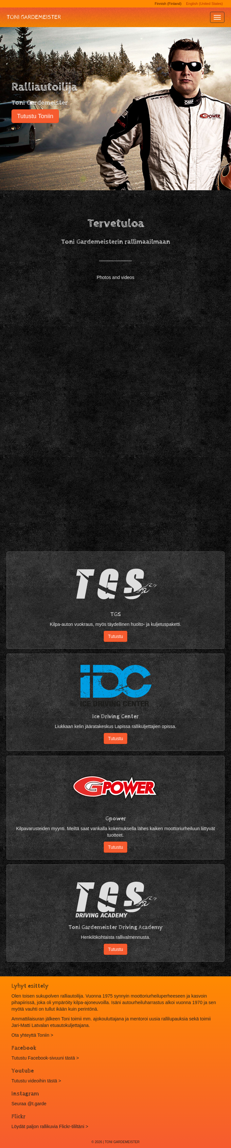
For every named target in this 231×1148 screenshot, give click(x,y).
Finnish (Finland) (168, 4)
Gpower (115, 818)
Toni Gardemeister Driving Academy (115, 927)
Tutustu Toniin (35, 116)
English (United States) (204, 4)
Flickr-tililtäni (71, 1126)
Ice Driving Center (115, 716)
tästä (52, 1080)
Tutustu (115, 636)
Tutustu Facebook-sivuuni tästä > (45, 1058)
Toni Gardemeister (34, 17)
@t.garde (36, 1103)
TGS (115, 614)
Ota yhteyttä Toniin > (32, 1035)
